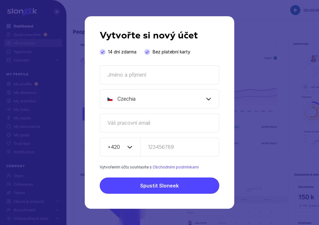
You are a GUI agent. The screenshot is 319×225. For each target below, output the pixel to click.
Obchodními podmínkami (176, 167)
